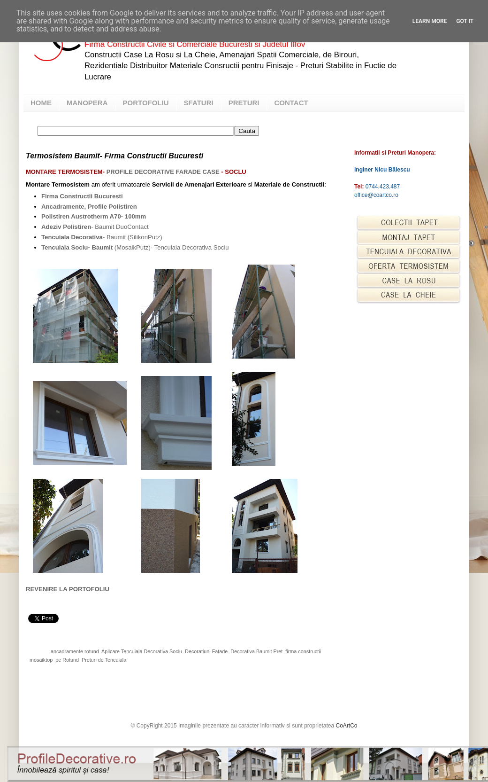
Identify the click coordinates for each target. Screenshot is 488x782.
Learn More (429, 21)
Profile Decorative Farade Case (163, 171)
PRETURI (244, 103)
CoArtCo (347, 725)
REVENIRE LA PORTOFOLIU (67, 589)
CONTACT (291, 103)
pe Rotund (67, 660)
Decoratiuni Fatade (206, 651)
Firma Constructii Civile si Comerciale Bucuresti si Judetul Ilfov (194, 44)
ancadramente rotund (75, 651)
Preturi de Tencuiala (104, 660)
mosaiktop (41, 660)
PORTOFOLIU (146, 103)
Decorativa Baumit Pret (256, 651)
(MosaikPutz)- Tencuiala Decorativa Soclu (135, 247)
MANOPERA (87, 103)
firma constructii (303, 651)
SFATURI (199, 103)
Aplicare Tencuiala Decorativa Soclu (141, 651)
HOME (41, 103)
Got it (464, 21)
